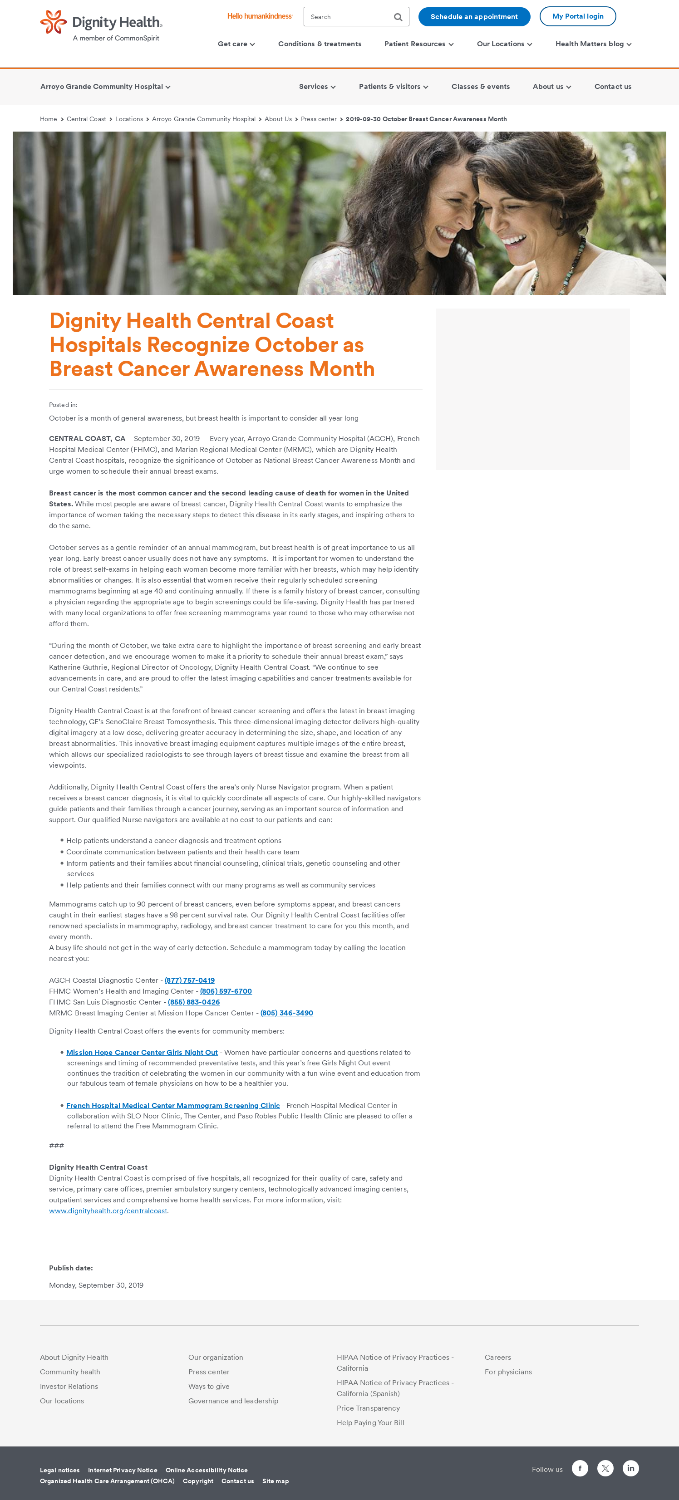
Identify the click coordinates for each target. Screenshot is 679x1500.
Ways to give (209, 1386)
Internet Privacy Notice (122, 1470)
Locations (132, 119)
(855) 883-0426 (194, 1002)
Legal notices (60, 1470)
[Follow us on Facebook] (580, 1470)
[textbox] (356, 16)
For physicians (508, 1372)
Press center (322, 119)
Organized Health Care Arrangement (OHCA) (107, 1481)
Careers (498, 1357)
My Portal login (578, 16)
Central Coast (90, 119)
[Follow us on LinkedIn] (631, 1470)
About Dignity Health (74, 1357)
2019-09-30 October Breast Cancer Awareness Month (426, 119)
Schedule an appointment (474, 16)
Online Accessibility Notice (207, 1470)
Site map (275, 1481)
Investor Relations (69, 1386)
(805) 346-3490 (287, 1013)
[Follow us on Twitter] (605, 1464)
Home (52, 119)
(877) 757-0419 (189, 980)
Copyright (198, 1481)
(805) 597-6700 (226, 991)
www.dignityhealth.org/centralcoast (108, 1210)
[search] (401, 17)
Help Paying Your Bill (370, 1422)
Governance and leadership (233, 1401)
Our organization (216, 1357)
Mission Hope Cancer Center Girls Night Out (142, 1052)
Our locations (62, 1401)
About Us (281, 119)
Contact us (237, 1481)
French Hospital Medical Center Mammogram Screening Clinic (173, 1105)
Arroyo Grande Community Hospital (207, 119)
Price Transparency (368, 1408)
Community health (70, 1372)
